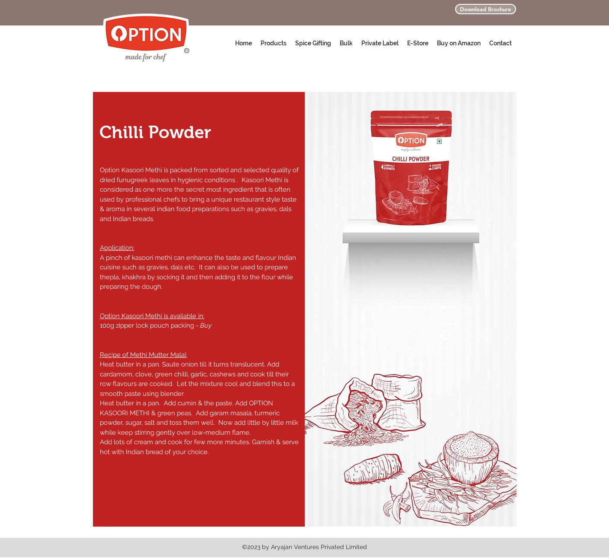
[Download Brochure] (485, 9)
